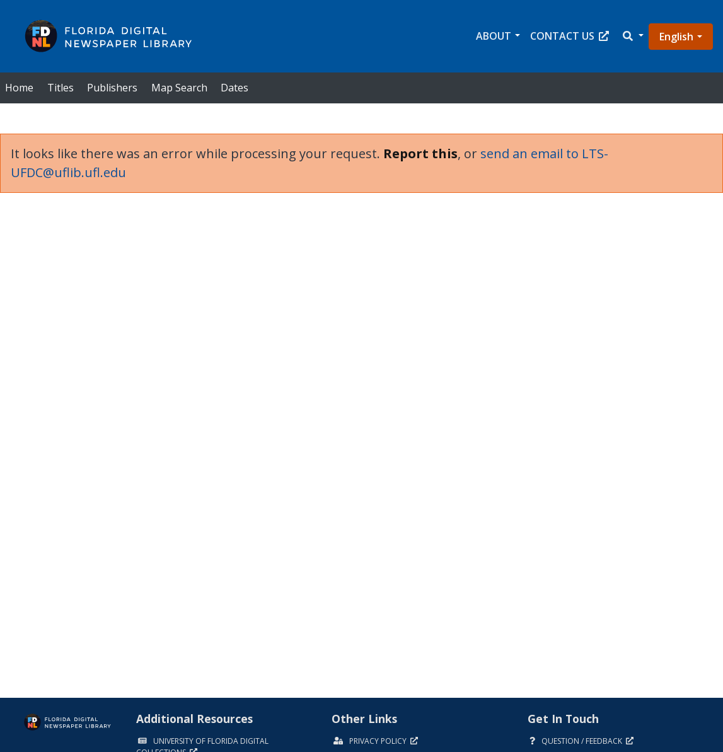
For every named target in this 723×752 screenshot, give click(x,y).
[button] (632, 36)
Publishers (112, 88)
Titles (60, 88)
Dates (234, 88)
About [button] (493, 36)
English (676, 36)
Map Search (179, 88)
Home (19, 88)
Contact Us (569, 36)
